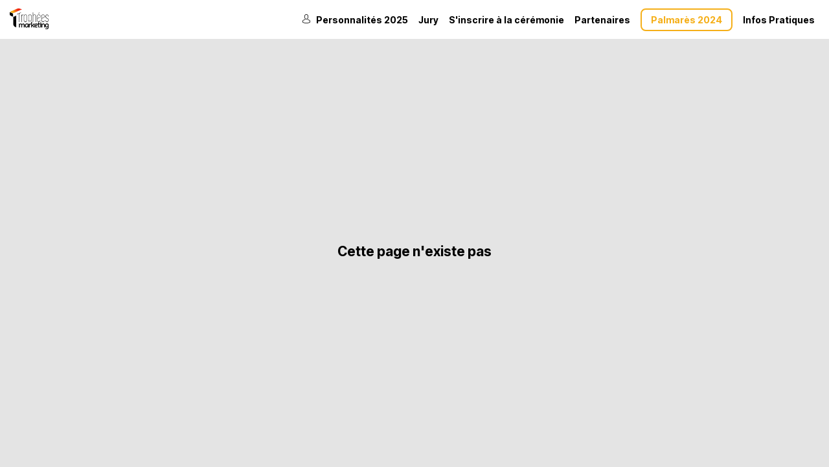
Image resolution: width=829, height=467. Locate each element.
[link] (355, 19)
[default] (506, 19)
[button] (686, 19)
